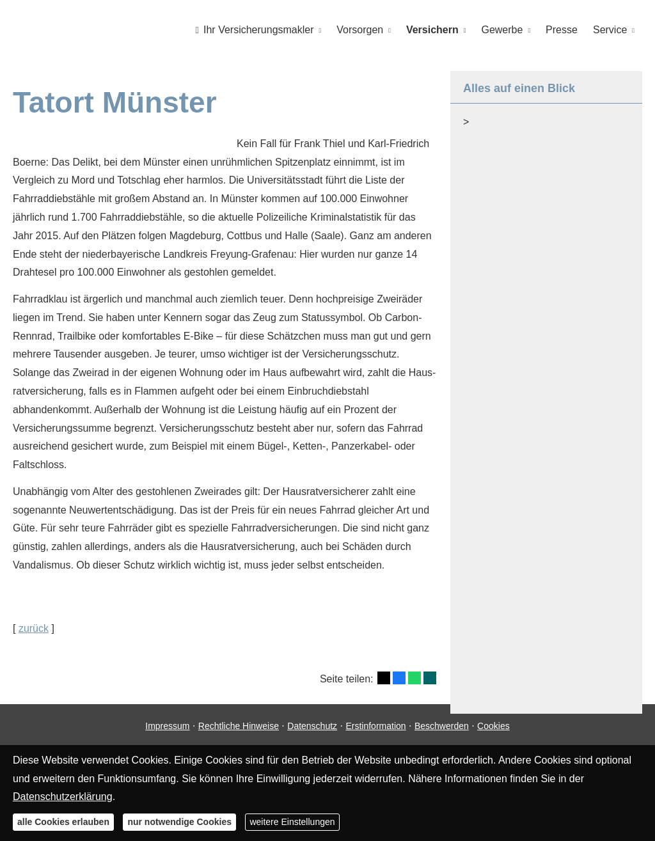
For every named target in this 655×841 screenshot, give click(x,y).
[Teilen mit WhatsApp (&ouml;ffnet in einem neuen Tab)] (414, 677)
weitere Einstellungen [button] (292, 822)
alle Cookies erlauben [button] (63, 822)
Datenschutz (312, 735)
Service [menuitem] (610, 29)
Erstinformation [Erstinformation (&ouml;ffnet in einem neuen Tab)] (375, 735)
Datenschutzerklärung (63, 796)
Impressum (167, 735)
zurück (34, 627)
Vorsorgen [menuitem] (360, 29)
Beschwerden (441, 735)
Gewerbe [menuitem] (502, 29)
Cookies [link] (493, 735)
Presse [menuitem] (562, 29)
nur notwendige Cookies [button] (179, 822)
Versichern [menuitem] (432, 29)
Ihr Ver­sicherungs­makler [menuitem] (255, 29)
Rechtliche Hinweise (238, 735)
